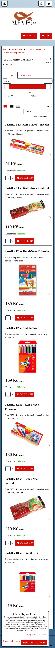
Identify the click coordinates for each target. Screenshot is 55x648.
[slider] (6, 86)
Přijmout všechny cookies (34, 642)
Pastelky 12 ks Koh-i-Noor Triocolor (27, 251)
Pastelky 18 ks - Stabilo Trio (22, 553)
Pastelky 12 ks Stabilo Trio (21, 328)
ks (9, 178)
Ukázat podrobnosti (11, 641)
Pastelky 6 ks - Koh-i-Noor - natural (27, 188)
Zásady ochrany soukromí (36, 634)
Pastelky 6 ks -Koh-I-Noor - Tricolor (27, 124)
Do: (38, 94)
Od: (16, 94)
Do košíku (25, 178)
